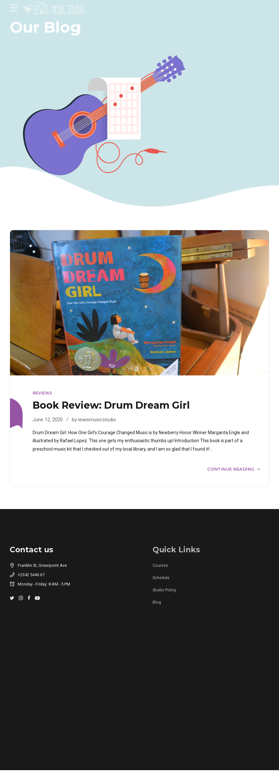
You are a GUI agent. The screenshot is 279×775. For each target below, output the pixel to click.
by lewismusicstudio (94, 420)
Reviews (42, 393)
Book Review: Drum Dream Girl (111, 405)
